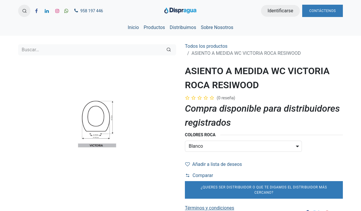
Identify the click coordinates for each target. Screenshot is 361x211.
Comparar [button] (199, 175)
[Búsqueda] (168, 49)
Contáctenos (322, 11)
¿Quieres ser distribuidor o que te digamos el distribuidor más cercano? (264, 190)
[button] (24, 11)
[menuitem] (133, 27)
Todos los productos (206, 46)
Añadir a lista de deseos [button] (213, 164)
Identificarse (280, 10)
